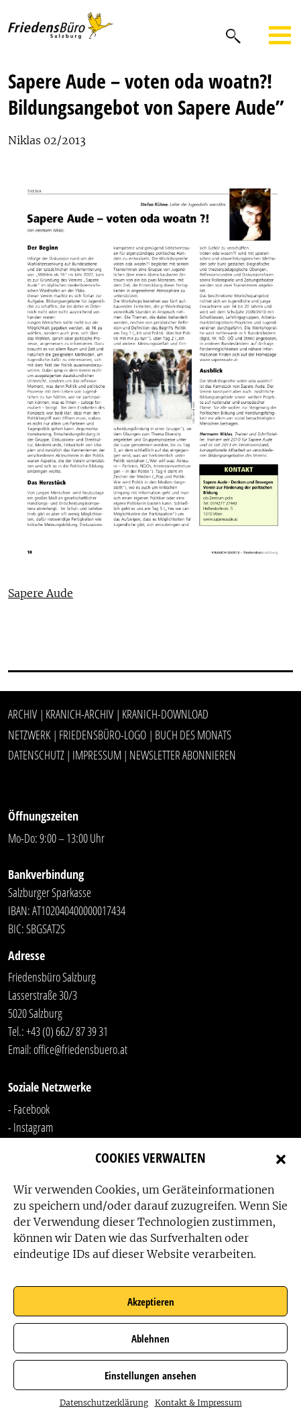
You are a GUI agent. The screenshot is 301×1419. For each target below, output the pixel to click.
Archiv (22, 714)
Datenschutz (36, 755)
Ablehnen (150, 1338)
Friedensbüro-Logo (102, 735)
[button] (281, 1158)
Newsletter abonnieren (182, 755)
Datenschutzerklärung (104, 1403)
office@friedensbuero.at (80, 1049)
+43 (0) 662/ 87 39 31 (67, 1031)
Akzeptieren (150, 1301)
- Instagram (30, 1127)
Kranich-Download (165, 714)
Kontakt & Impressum (198, 1403)
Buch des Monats (193, 735)
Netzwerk (29, 735)
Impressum (96, 755)
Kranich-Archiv (79, 714)
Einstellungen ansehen (150, 1375)
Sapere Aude (40, 593)
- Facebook (29, 1109)
